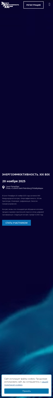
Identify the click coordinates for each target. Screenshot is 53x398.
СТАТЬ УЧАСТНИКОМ (17, 223)
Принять (26, 391)
